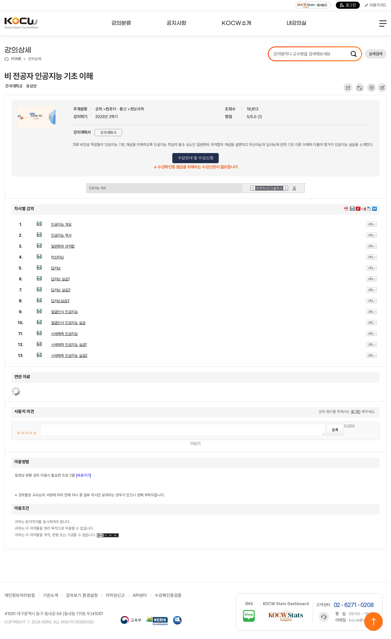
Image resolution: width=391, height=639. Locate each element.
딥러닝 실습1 (60, 279)
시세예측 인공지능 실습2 (69, 355)
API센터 (140, 595)
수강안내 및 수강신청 (196, 158)
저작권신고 (115, 595)
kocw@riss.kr (362, 620)
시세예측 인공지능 (64, 334)
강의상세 (34, 59)
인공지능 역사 (61, 235)
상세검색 (376, 53)
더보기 (195, 443)
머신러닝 (57, 257)
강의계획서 (108, 132)
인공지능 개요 (61, 224)
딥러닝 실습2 (60, 290)
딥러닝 (56, 268)
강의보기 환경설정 (82, 595)
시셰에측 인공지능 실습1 (69, 344)
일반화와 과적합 (63, 246)
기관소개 (50, 595)
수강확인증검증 (168, 595)
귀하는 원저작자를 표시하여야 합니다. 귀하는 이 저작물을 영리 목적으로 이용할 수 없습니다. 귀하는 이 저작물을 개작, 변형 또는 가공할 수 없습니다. (67, 528)
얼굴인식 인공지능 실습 (68, 323)
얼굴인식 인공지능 (64, 312)
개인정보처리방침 (19, 595)
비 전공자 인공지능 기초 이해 (48, 76)
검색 (354, 54)
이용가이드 (376, 5)
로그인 (348, 5)
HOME (16, 59)
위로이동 (373, 621)
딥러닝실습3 (60, 301)
